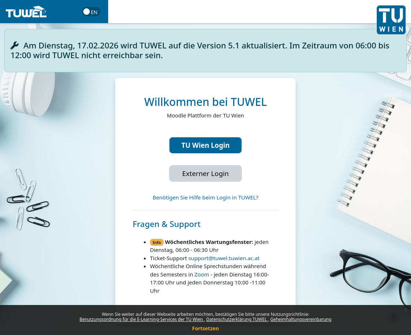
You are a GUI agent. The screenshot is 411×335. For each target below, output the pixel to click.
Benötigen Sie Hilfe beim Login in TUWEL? (205, 197)
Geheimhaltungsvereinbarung (301, 319)
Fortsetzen (205, 328)
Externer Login (205, 173)
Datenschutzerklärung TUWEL (237, 319)
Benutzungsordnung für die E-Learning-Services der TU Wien (142, 319)
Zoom (201, 274)
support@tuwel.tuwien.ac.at (224, 258)
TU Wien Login (205, 145)
